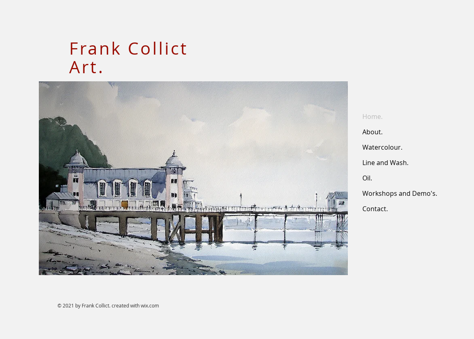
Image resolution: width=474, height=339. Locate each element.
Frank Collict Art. (128, 57)
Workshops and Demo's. (399, 193)
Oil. (367, 178)
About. (372, 131)
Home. (372, 116)
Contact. (375, 208)
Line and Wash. (385, 162)
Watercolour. (382, 147)
